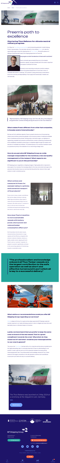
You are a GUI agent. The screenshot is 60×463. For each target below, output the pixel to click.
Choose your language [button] (55, 2)
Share (30, 456)
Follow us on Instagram (37, 446)
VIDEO (11, 400)
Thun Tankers (34, 51)
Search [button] (57, 2)
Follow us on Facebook (22, 446)
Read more (16, 405)
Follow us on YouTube (27, 446)
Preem (40, 49)
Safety (9, 321)
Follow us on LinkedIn (32, 446)
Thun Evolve (18, 346)
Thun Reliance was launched (20, 47)
